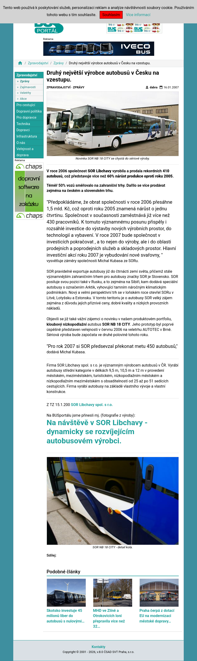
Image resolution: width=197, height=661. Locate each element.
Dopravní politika (29, 111)
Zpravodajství (38, 63)
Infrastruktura (26, 136)
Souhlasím (111, 15)
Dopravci (23, 130)
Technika (23, 124)
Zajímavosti (28, 87)
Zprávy (59, 63)
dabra (151, 87)
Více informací (138, 15)
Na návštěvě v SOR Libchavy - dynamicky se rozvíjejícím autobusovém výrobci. (97, 431)
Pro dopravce (26, 118)
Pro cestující (25, 105)
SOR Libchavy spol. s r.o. (92, 404)
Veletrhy (25, 93)
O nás (20, 143)
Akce (23, 98)
